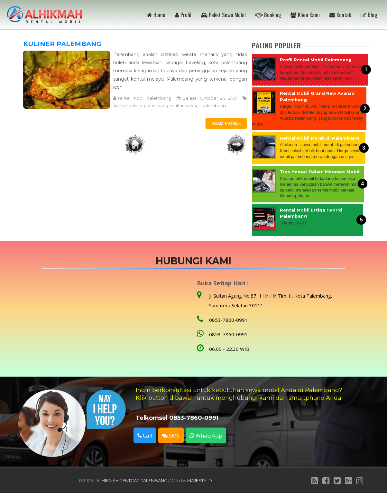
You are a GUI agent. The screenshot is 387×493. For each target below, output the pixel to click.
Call (144, 435)
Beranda (135, 144)
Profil (183, 15)
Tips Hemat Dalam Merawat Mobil (319, 171)
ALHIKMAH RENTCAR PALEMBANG (132, 480)
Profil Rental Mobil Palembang (316, 59)
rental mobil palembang (144, 98)
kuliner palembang (148, 105)
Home (156, 15)
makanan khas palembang (198, 105)
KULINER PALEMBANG (62, 44)
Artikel (120, 105)
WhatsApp (205, 435)
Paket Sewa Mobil (223, 15)
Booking (268, 15)
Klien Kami (305, 15)
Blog (369, 15)
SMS (171, 435)
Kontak (340, 15)
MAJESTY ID (199, 480)
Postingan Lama (236, 144)
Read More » (226, 123)
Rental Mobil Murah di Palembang (319, 138)
